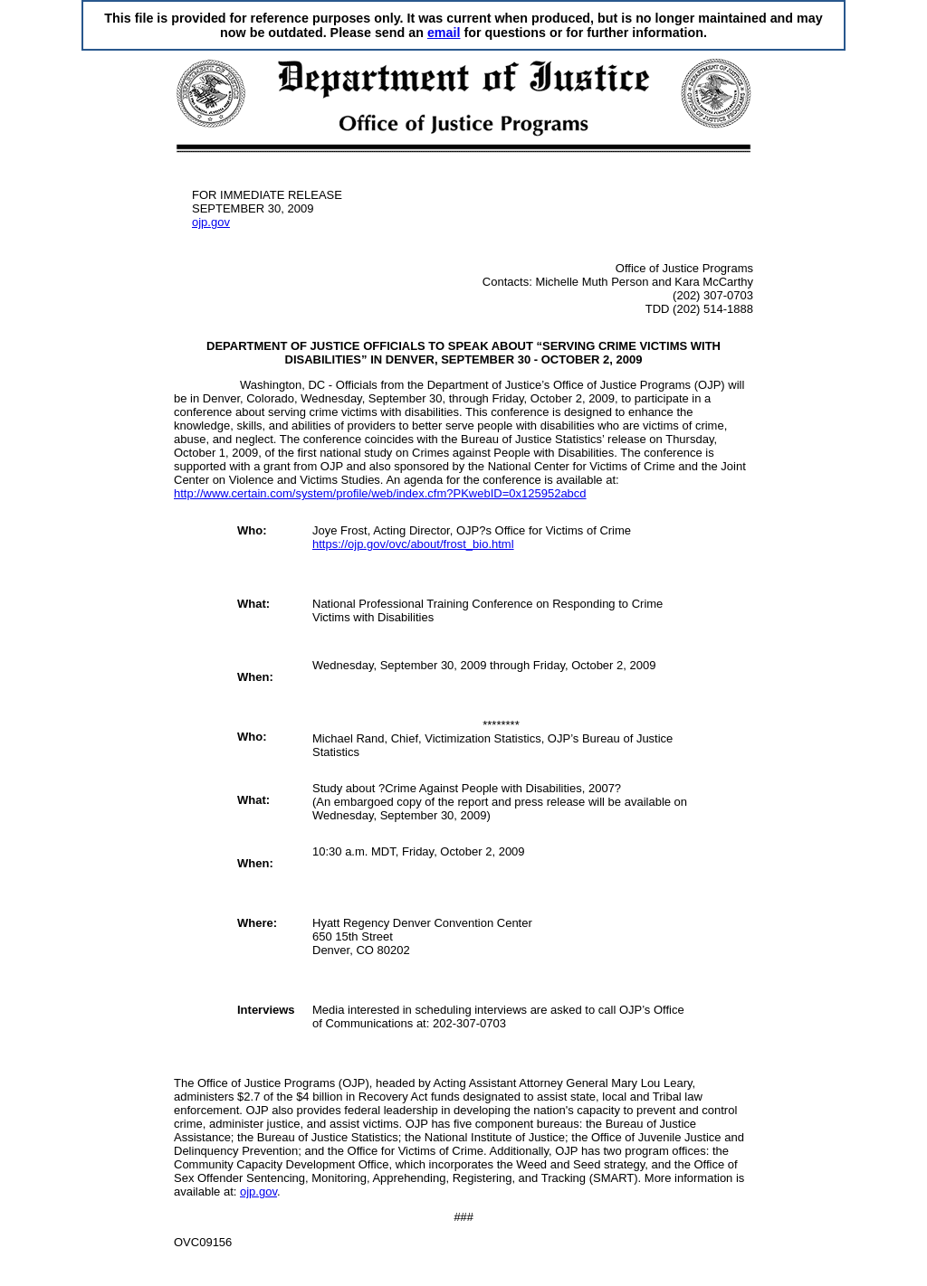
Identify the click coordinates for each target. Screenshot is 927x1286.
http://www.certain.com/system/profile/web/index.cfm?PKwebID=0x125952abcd (380, 493)
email (444, 32)
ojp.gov (211, 222)
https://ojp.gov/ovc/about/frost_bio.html (413, 544)
